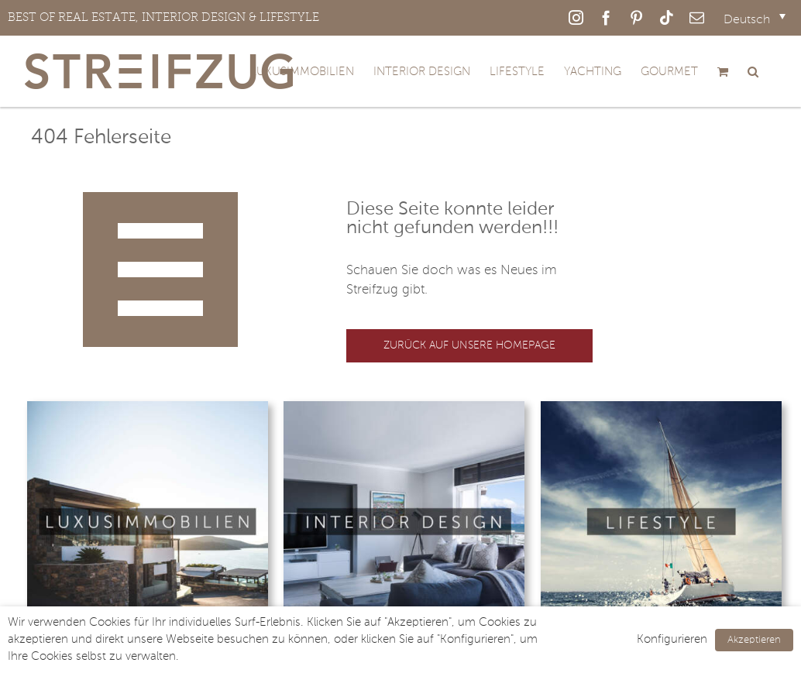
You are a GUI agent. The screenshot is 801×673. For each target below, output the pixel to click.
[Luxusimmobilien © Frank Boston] (147, 407)
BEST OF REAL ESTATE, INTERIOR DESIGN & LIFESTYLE (163, 17)
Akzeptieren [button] (754, 640)
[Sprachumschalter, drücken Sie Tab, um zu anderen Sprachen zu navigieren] (754, 20)
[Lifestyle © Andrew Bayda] (661, 407)
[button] (753, 71)
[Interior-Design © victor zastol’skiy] (404, 407)
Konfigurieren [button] (672, 639)
